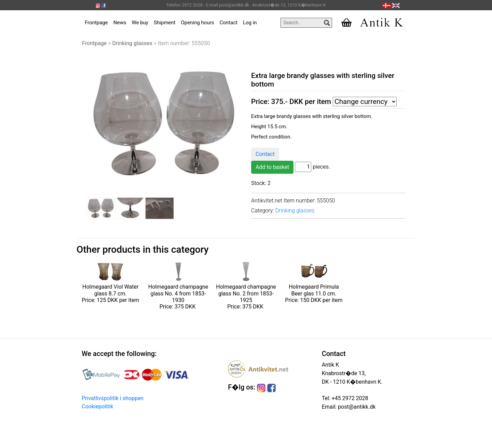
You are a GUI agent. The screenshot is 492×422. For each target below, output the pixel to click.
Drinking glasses (132, 43)
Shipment (165, 22)
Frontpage (96, 22)
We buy (140, 22)
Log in (250, 22)
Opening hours (197, 22)
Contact (228, 22)
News (119, 22)
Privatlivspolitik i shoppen (113, 398)
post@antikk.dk (356, 407)
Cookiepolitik (97, 406)
